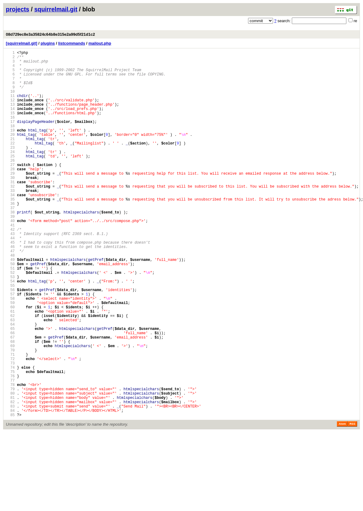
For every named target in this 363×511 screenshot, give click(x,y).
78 (10, 456)
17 (10, 137)
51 (10, 315)
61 (10, 367)
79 (10, 461)
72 (10, 425)
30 (10, 205)
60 (10, 362)
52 (10, 320)
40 (10, 257)
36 (10, 236)
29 (10, 200)
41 (10, 263)
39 (10, 252)
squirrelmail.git (55, 9)
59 (10, 357)
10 (10, 100)
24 (10, 173)
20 (10, 153)
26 (10, 184)
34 (10, 226)
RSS (352, 502)
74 (10, 435)
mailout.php (99, 43)
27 (10, 189)
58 (10, 352)
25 (10, 179)
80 (10, 467)
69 (10, 409)
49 (10, 304)
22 (10, 163)
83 (10, 482)
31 (10, 210)
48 (10, 299)
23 (10, 168)
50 (10, 310)
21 (10, 158)
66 (10, 393)
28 (10, 194)
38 (10, 247)
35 (10, 231)
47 (10, 294)
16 (10, 132)
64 (10, 383)
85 (10, 493)
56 (10, 341)
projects (17, 9)
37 (10, 242)
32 (10, 215)
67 (10, 399)
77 (10, 451)
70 (10, 414)
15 (10, 126)
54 (10, 331)
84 (10, 488)
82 (10, 477)
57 (10, 346)
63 (10, 378)
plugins (48, 43)
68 (10, 404)
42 (10, 268)
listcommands (71, 43)
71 (10, 420)
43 (10, 273)
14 (10, 121)
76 (10, 446)
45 (10, 283)
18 (10, 142)
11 (10, 105)
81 (10, 472)
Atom (342, 502)
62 (10, 372)
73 (10, 430)
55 (10, 336)
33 (10, 221)
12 (10, 111)
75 (10, 441)
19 (10, 147)
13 (10, 116)
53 (10, 325)
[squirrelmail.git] (21, 43)
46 (10, 289)
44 (10, 278)
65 (10, 388)
